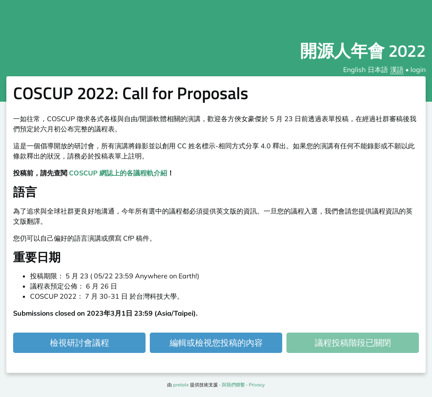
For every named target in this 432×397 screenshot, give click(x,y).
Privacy (257, 385)
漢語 (397, 69)
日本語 (378, 69)
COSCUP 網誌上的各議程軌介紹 (118, 173)
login (418, 69)
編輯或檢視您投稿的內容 (216, 342)
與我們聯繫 (233, 385)
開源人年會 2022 (363, 51)
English (354, 69)
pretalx (181, 385)
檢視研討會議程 (79, 342)
